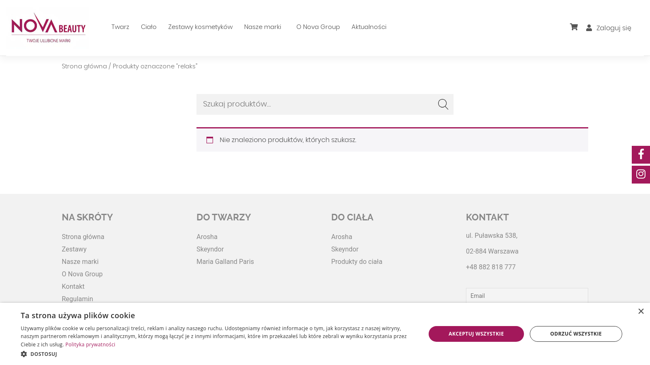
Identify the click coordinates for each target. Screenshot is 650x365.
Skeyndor (210, 249)
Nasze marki (262, 27)
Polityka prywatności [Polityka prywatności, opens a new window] (90, 344)
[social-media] (641, 155)
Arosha (207, 237)
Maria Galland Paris (225, 262)
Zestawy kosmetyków (200, 27)
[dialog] (325, 334)
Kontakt (73, 286)
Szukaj (443, 104)
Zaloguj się (608, 28)
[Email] (527, 296)
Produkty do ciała (356, 262)
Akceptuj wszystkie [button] (476, 333)
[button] (217, 354)
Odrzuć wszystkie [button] (575, 333)
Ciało (149, 27)
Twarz (120, 27)
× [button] (641, 312)
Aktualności (369, 27)
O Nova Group (318, 27)
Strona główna (84, 66)
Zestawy (74, 249)
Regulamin (77, 299)
